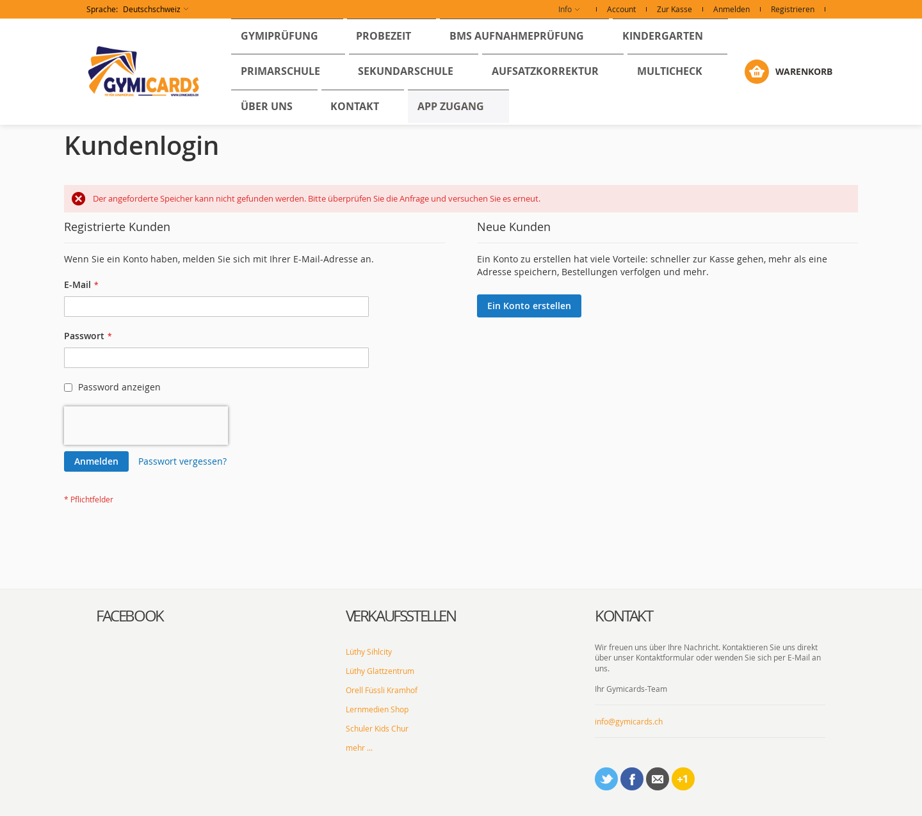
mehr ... (359, 712)
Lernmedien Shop (377, 673)
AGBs (521, 800)
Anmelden (731, 9)
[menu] (483, 54)
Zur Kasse (674, 9)
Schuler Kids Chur (377, 692)
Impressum (484, 800)
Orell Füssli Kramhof (381, 654)
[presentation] (146, 390)
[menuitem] (268, 39)
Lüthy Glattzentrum (380, 635)
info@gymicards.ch (629, 685)
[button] (137, 9)
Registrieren (792, 9)
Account (621, 9)
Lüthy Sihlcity (369, 616)
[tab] (211, 580)
